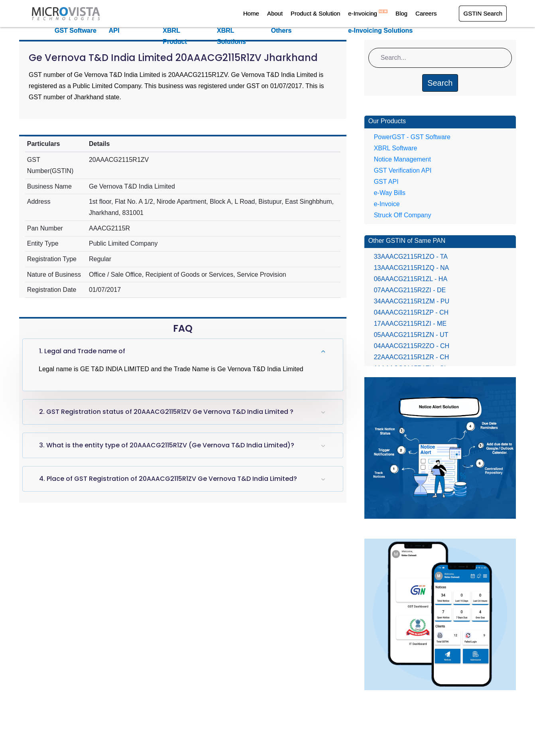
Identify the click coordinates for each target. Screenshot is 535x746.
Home (251, 13)
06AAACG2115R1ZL (410, 279)
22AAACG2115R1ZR (411, 357)
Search (439, 83)
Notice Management (402, 159)
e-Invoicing (367, 13)
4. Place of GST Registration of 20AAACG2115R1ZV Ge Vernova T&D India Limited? (168, 478)
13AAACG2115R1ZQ (411, 267)
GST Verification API (403, 170)
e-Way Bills (389, 192)
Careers (426, 13)
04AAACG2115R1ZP (411, 312)
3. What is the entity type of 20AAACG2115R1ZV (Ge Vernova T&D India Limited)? (166, 445)
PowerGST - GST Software (412, 137)
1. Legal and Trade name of (82, 351)
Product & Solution (315, 13)
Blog (401, 13)
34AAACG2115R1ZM (411, 301)
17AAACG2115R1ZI (410, 323)
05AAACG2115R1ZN (411, 334)
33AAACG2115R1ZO (411, 256)
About (275, 13)
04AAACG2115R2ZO (411, 345)
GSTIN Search (482, 13)
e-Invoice (387, 204)
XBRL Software (395, 148)
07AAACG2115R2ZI (410, 290)
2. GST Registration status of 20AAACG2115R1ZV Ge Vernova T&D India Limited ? (166, 411)
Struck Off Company (402, 215)
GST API (386, 181)
